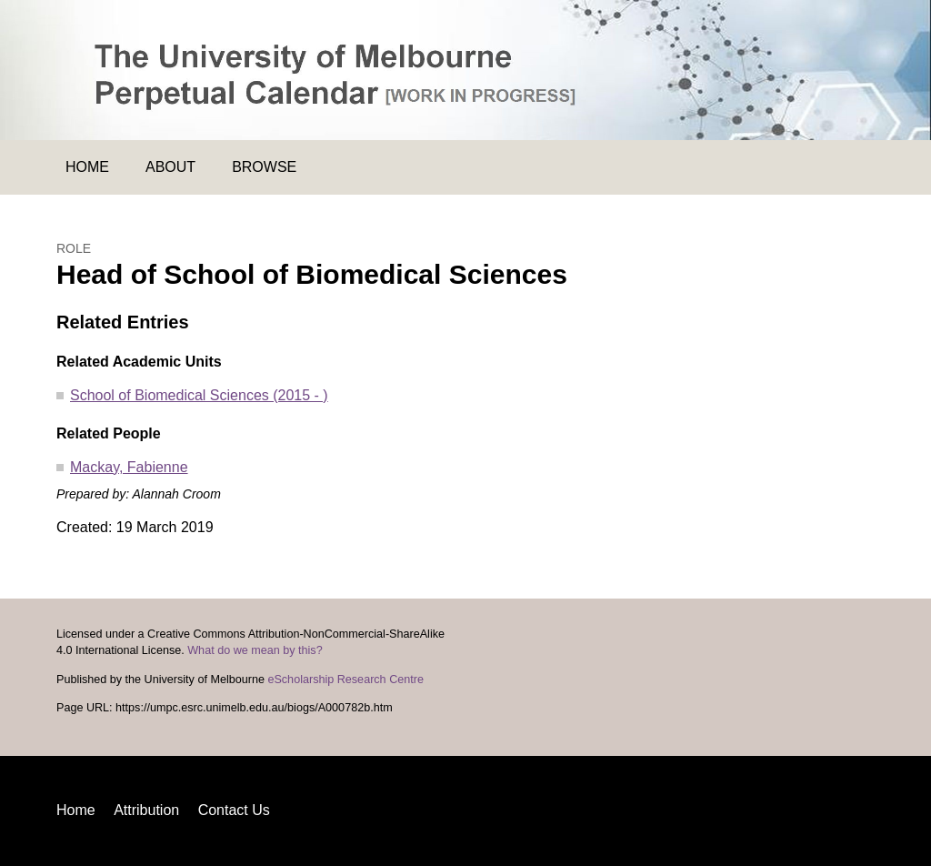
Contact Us (234, 810)
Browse (264, 167)
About (170, 167)
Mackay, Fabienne (129, 467)
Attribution (146, 810)
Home (87, 167)
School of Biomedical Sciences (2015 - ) (199, 395)
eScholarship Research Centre (345, 679)
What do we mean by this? (254, 650)
